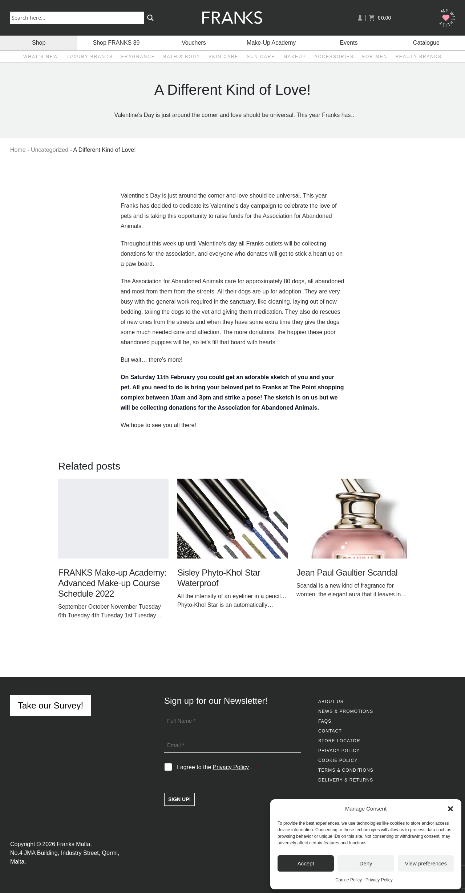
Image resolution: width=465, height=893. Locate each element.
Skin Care (224, 56)
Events (349, 43)
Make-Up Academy (271, 43)
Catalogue (426, 43)
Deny (365, 863)
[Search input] (79, 17)
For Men (374, 56)
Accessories (334, 56)
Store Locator (339, 740)
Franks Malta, (74, 844)
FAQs (324, 721)
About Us (331, 701)
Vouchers (194, 43)
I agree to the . (217, 767)
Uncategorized (49, 150)
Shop (38, 43)
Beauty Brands (419, 56)
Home (18, 150)
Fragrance (138, 56)
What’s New (40, 56)
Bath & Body (181, 56)
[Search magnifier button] (150, 18)
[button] (450, 808)
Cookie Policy (348, 879)
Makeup (294, 56)
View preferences (426, 863)
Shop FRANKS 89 (116, 43)
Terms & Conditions (345, 770)
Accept (306, 863)
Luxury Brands (89, 56)
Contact (330, 731)
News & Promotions (345, 711)
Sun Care (261, 56)
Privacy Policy (379, 879)
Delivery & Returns (345, 780)
